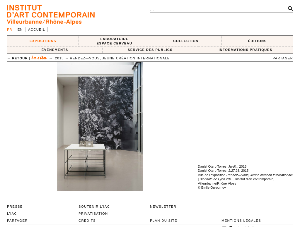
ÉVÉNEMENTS (55, 49)
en (20, 29)
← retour (17, 58)
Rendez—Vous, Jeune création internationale (120, 58)
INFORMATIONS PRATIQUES (245, 49)
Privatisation (93, 213)
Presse (15, 206)
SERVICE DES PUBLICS (150, 49)
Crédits (87, 220)
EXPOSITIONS (43, 41)
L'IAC (12, 213)
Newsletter (163, 206)
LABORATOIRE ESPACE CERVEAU (114, 41)
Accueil (36, 29)
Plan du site (163, 220)
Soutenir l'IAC (94, 206)
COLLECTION (186, 41)
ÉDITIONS (257, 41)
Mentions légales (241, 220)
